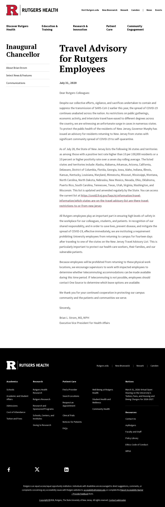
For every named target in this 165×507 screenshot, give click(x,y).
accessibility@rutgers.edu (95, 490)
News (149, 10)
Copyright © (44, 500)
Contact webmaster (117, 500)
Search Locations (71, 396)
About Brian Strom (16, 67)
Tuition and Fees (14, 418)
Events (158, 10)
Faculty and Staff (133, 431)
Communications (15, 83)
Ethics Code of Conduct (136, 444)
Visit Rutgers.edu (90, 10)
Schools (10, 389)
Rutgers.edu (103, 365)
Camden (135, 10)
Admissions (12, 405)
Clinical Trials (69, 415)
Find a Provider (70, 389)
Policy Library (131, 438)
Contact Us (130, 418)
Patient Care (111, 27)
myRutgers (130, 425)
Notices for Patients (72, 421)
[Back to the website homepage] (32, 10)
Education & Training (50, 27)
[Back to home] (28, 365)
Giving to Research (42, 425)
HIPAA (128, 451)
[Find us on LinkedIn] (66, 469)
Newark (124, 10)
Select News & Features (19, 75)
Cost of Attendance (16, 412)
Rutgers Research (41, 399)
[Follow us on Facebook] (9, 469)
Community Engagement (135, 27)
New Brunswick (109, 10)
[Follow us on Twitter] (37, 469)
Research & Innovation (80, 27)
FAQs (65, 428)
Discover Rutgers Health (17, 27)
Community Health (101, 408)
